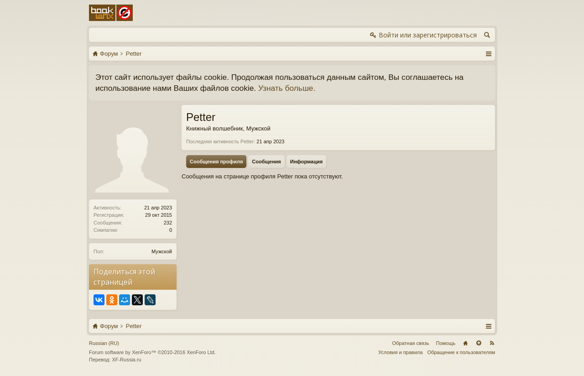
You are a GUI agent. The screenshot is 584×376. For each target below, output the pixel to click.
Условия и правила (400, 352)
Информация (306, 161)
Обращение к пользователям (461, 352)
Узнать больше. (286, 88)
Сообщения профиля (216, 161)
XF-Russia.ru (126, 359)
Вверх (478, 343)
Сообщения (266, 161)
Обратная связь (410, 343)
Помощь (446, 343)
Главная (465, 343)
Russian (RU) (104, 343)
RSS (492, 343)
